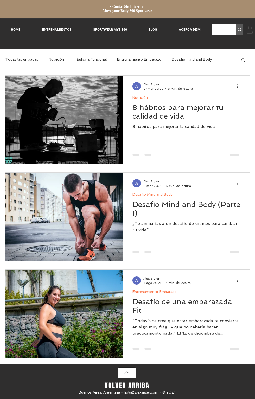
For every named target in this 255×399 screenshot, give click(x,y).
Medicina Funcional (90, 59)
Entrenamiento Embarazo (139, 59)
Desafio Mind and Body (192, 59)
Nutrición (56, 59)
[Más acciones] (239, 86)
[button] (250, 30)
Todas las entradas (21, 59)
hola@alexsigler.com (141, 392)
